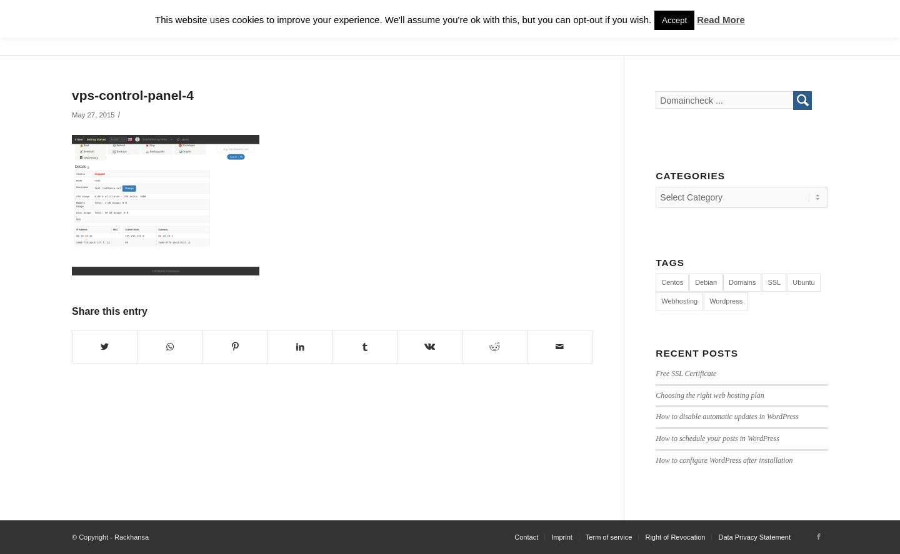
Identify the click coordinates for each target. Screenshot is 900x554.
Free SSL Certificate (686, 373)
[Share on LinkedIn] (300, 347)
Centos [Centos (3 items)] (672, 282)
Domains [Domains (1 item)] (742, 282)
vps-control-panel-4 (133, 95)
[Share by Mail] (560, 347)
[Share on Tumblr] (365, 347)
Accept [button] (674, 20)
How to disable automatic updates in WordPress (727, 416)
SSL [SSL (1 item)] (774, 282)
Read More (721, 19)
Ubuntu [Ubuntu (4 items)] (803, 282)
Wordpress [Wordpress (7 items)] (725, 301)
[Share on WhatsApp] (170, 347)
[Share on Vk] (430, 347)
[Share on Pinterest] (235, 347)
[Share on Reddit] (494, 347)
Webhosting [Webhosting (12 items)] (679, 301)
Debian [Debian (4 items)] (706, 282)
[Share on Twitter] (105, 347)
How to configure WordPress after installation (724, 460)
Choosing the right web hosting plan (710, 395)
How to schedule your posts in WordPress (717, 438)
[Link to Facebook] (818, 536)
